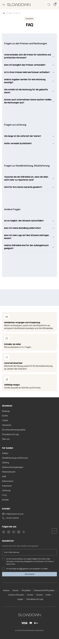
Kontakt (5, 499)
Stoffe (5, 416)
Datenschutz (7, 481)
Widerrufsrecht (8, 472)
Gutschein (6, 425)
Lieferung (6, 490)
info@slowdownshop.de (14, 514)
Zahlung (5, 462)
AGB (4, 476)
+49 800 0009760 (12, 518)
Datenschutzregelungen (12, 467)
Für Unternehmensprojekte (13, 429)
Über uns (6, 439)
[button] (54, 530)
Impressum (7, 486)
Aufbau (5, 453)
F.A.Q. (4, 495)
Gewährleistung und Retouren (15, 458)
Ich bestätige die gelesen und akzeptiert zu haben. (25, 568)
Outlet (5, 420)
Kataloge (6, 411)
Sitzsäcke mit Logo (10, 434)
